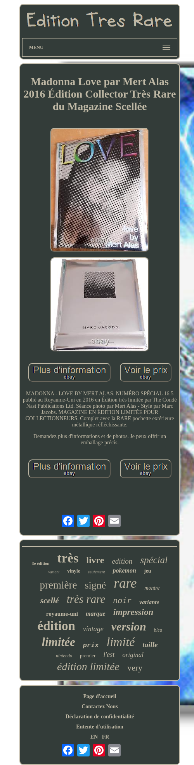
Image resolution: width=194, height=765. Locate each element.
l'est (108, 654)
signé (95, 585)
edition (122, 561)
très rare (86, 599)
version (128, 626)
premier (87, 655)
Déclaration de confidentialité (100, 717)
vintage (93, 629)
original (133, 654)
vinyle (73, 571)
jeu (147, 571)
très (67, 558)
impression (133, 612)
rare (125, 583)
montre (151, 588)
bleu (158, 630)
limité (120, 642)
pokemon (124, 570)
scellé (49, 600)
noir (122, 601)
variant (53, 572)
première (58, 585)
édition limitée (88, 666)
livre (95, 560)
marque (96, 613)
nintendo (64, 655)
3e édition (41, 563)
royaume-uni (62, 614)
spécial (154, 560)
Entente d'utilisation (99, 727)
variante (149, 602)
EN (94, 737)
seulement (96, 571)
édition (56, 626)
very (134, 667)
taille (150, 645)
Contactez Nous (99, 706)
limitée (58, 642)
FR (105, 737)
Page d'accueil (99, 696)
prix (91, 645)
